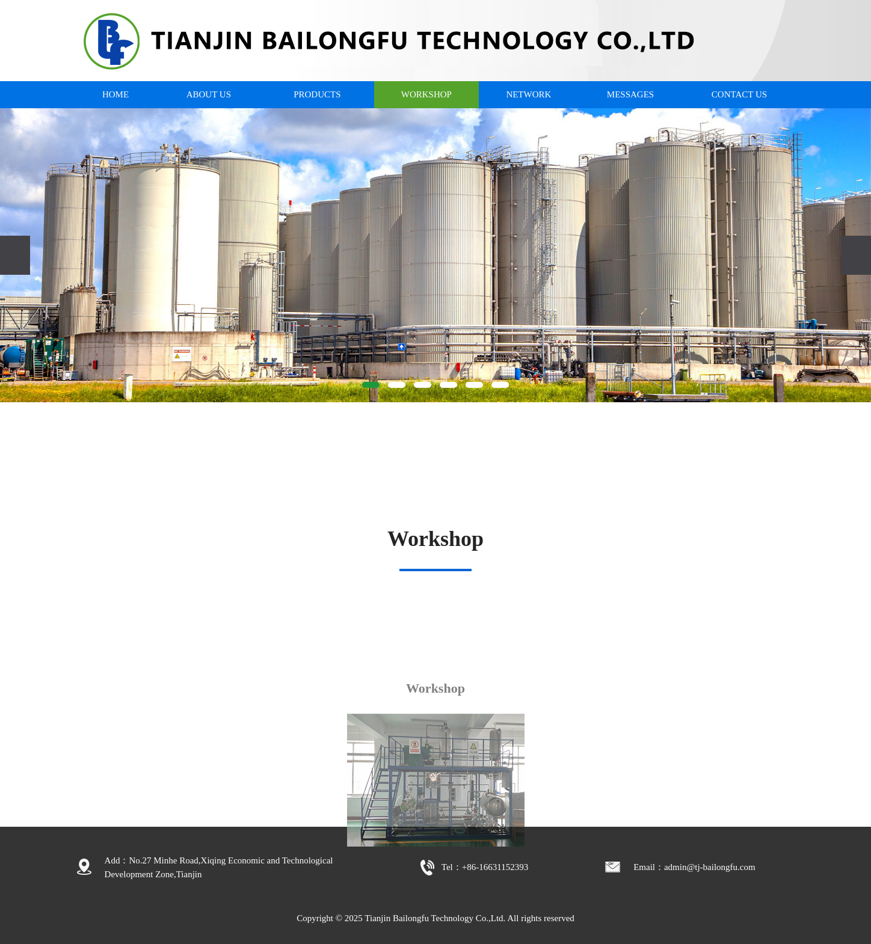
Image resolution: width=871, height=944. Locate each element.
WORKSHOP (426, 94)
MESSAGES (630, 94)
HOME (115, 94)
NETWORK (528, 94)
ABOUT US (208, 94)
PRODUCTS (317, 94)
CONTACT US (739, 94)
